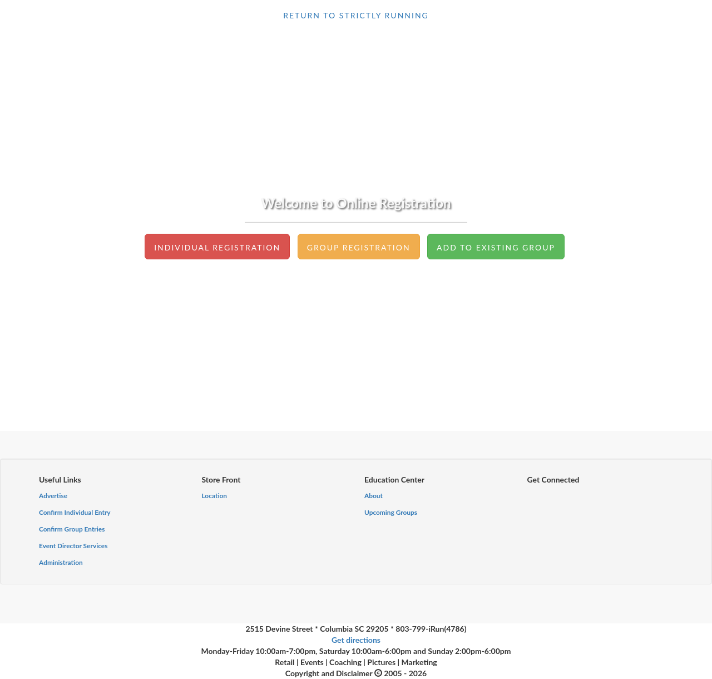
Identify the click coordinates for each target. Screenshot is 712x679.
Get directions (356, 639)
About (373, 495)
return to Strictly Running (356, 15)
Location (215, 495)
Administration (61, 562)
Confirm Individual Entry (75, 512)
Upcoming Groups (390, 512)
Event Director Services (73, 546)
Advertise (53, 495)
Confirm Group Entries (72, 529)
